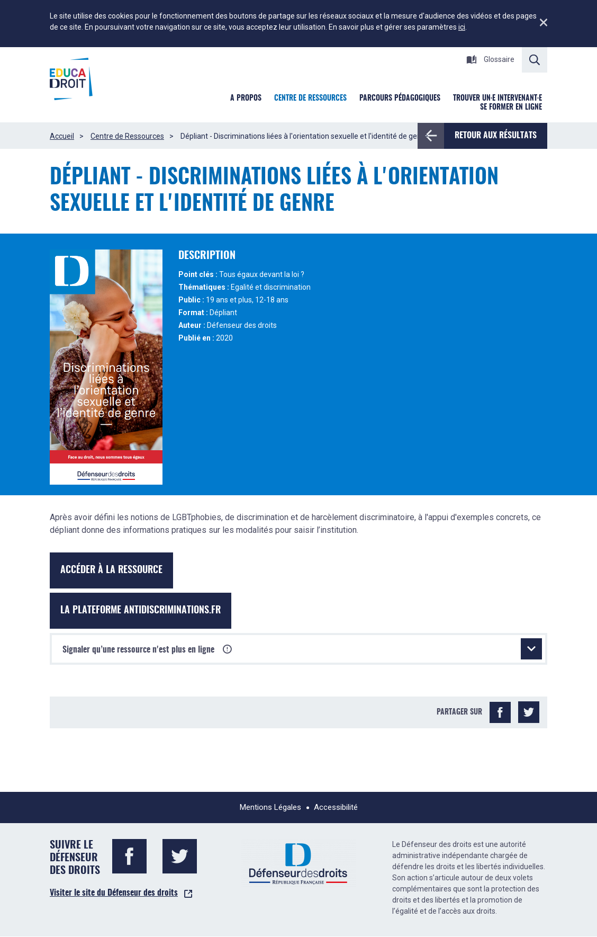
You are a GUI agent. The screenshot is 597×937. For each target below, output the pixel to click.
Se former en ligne (511, 107)
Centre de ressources (310, 98)
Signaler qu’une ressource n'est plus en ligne (302, 648)
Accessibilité (336, 807)
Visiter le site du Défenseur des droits (114, 893)
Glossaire (490, 59)
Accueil (62, 136)
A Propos (245, 98)
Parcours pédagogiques (399, 98)
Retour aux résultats (490, 135)
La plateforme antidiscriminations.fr (140, 610)
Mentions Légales (270, 807)
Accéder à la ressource (111, 570)
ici (461, 27)
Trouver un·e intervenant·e (497, 98)
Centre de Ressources (127, 136)
